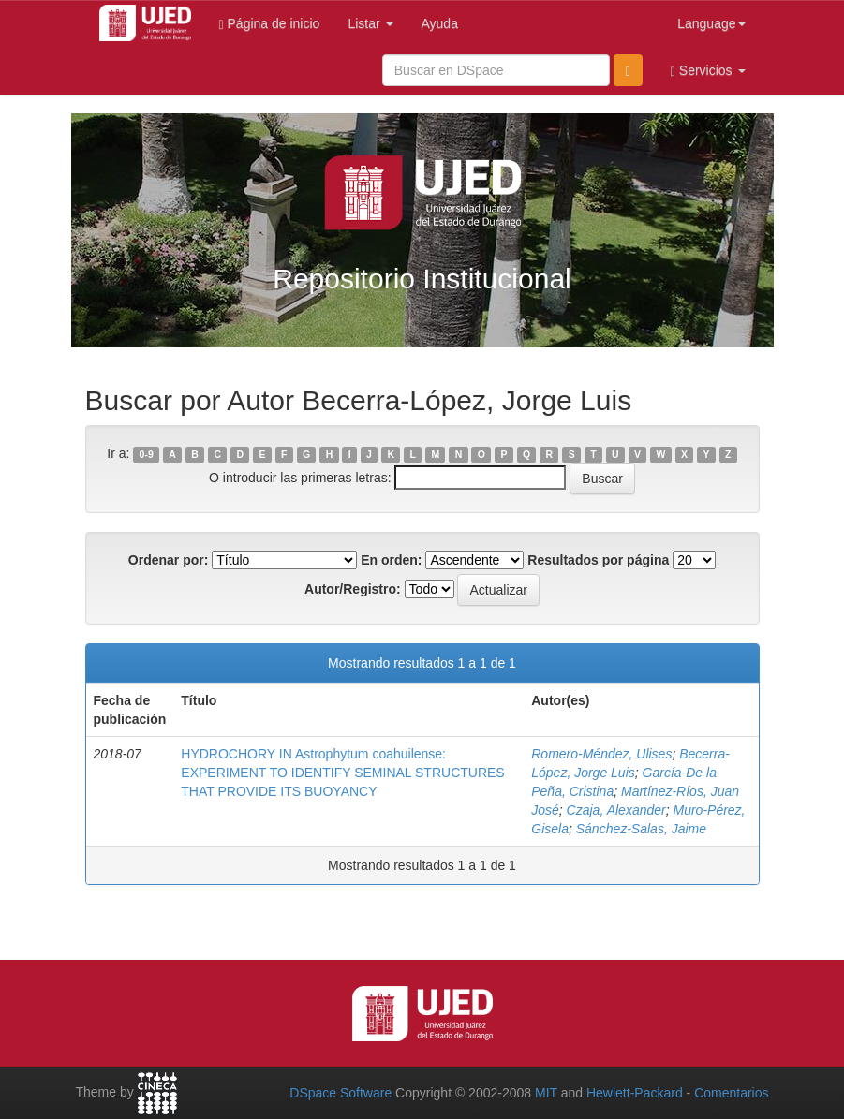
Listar (370, 23)
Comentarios (731, 1092)
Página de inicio (269, 24)
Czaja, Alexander (616, 809)
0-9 (147, 454)
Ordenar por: (168, 559)
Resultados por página (598, 559)
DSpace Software (340, 1092)
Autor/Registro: (352, 589)
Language (711, 23)
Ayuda (440, 23)
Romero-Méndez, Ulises (601, 753)
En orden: (391, 559)
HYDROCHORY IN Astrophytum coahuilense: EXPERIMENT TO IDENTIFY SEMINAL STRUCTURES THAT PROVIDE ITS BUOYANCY (342, 772)
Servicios (708, 71)
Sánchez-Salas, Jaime (641, 828)
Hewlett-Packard (634, 1092)
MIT (546, 1092)
